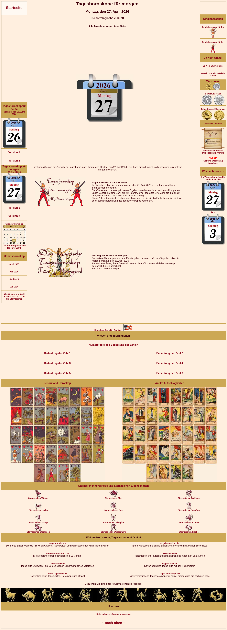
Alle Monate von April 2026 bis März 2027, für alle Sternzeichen (14, 296)
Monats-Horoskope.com (57, 553)
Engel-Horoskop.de (169, 543)
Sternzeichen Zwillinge (189, 497)
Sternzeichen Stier (113, 497)
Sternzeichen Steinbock (38, 531)
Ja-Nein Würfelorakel (213, 66)
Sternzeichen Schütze (188, 521)
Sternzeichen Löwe (113, 509)
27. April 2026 (14, 169)
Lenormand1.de (57, 563)
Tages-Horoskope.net (169, 574)
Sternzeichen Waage (38, 521)
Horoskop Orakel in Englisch (113, 330)
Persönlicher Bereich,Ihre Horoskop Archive (213, 150)
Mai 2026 (14, 272)
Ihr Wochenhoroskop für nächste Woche (213, 210)
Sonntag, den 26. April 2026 (14, 110)
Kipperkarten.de (169, 563)
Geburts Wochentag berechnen (213, 160)
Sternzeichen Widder (38, 497)
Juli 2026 (14, 287)
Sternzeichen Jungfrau (189, 509)
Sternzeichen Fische (188, 531)
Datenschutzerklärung (107, 614)
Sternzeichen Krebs (38, 509)
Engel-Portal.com (57, 543)
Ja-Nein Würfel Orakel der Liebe (213, 74)
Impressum (125, 614)
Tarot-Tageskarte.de (57, 574)
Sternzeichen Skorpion (113, 521)
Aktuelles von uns (213, 124)
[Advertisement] (14, 58)
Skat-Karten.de (170, 553)
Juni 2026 (14, 279)
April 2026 (14, 264)
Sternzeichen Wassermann (113, 531)
